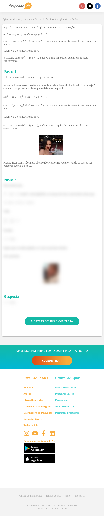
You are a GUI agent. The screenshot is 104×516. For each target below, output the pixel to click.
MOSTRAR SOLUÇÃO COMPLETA (52, 321)
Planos (68, 495)
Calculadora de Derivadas (38, 412)
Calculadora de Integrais (37, 406)
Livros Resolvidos (33, 400)
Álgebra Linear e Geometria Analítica (36, 19)
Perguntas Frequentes (67, 412)
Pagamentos (62, 400)
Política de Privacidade (30, 495)
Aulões (27, 393)
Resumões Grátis (33, 419)
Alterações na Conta (66, 406)
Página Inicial (8, 19)
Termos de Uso (53, 495)
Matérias (28, 387)
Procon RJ (80, 495)
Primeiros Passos (64, 393)
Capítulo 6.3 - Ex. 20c (68, 19)
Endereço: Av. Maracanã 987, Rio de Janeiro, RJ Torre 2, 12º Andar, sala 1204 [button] (52, 507)
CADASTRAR (52, 361)
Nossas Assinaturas (65, 387)
